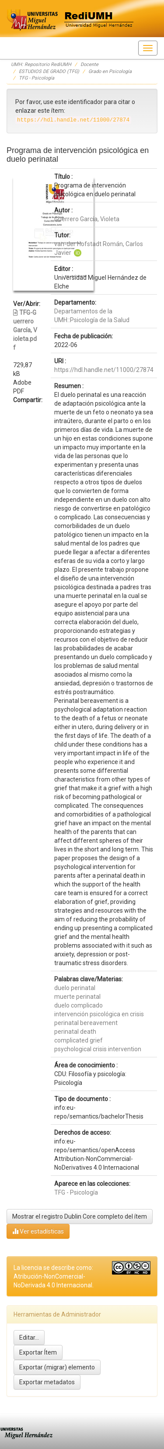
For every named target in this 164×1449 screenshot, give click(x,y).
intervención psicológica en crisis (99, 1014)
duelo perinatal (74, 987)
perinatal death (75, 1031)
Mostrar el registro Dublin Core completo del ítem (79, 1216)
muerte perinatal (77, 996)
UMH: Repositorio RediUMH (41, 64)
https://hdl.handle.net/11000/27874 (104, 369)
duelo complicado (78, 1005)
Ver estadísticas (38, 1231)
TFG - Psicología (36, 78)
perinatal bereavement (86, 1022)
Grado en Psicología (110, 71)
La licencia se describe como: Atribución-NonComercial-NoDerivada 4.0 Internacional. (54, 1276)
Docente (89, 64)
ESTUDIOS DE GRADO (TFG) (49, 71)
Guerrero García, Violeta (86, 218)
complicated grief (78, 1040)
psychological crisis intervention (97, 1049)
